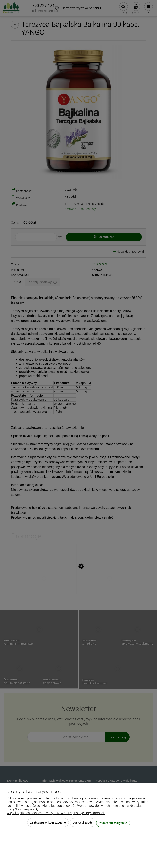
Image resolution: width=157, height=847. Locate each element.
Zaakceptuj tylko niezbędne (48, 823)
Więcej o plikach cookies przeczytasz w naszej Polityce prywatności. (56, 814)
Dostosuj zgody (82, 823)
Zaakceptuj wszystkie (113, 823)
